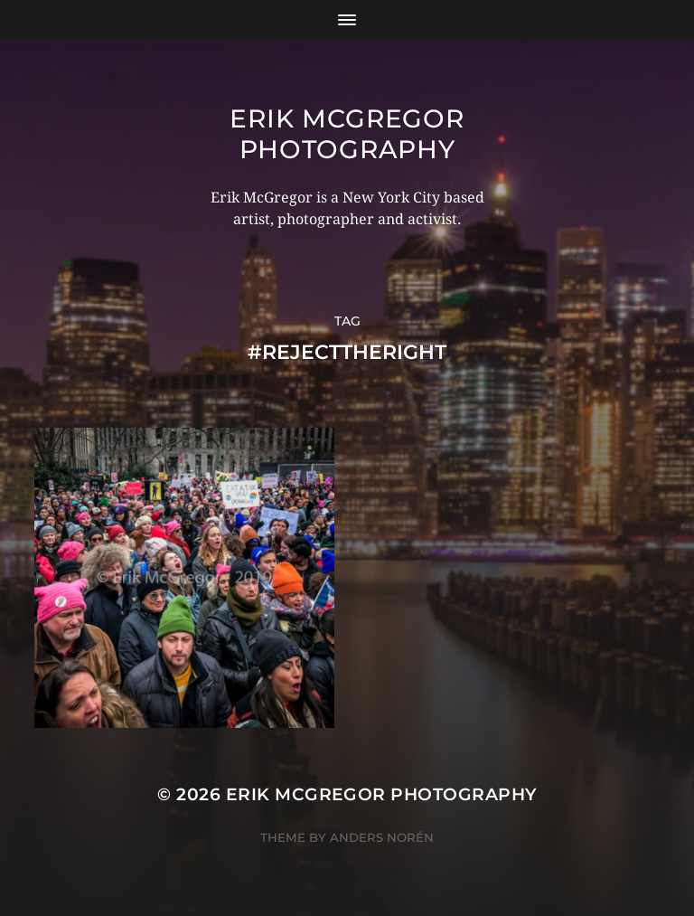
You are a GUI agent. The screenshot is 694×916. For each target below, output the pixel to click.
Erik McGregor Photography (347, 134)
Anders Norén (382, 837)
